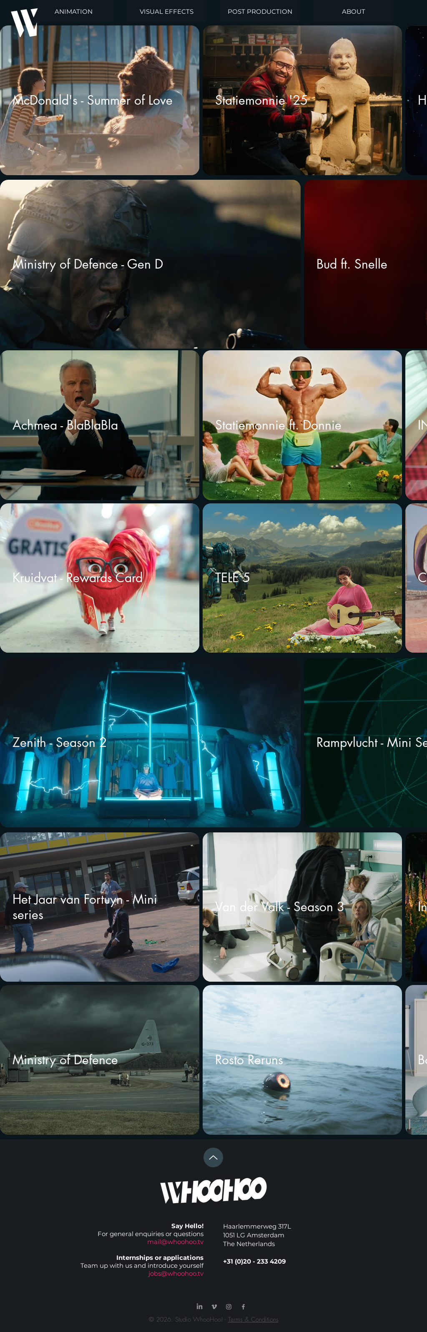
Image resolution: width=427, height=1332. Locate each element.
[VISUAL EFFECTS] (166, 11)
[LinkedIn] (199, 1306)
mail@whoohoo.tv (175, 1242)
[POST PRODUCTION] (260, 11)
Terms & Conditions (253, 1319)
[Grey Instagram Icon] (228, 1306)
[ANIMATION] (73, 11)
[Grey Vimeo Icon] (214, 1306)
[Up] (213, 1157)
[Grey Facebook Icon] (243, 1306)
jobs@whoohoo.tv (175, 1273)
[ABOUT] (353, 11)
